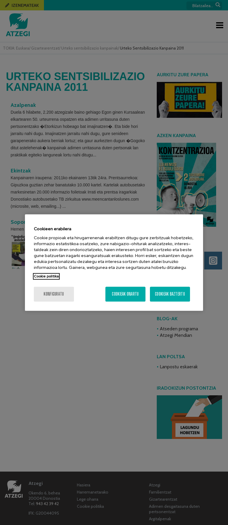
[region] (114, 262)
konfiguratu (54, 293)
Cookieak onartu (125, 293)
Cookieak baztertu (170, 293)
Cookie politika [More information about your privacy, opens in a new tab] (46, 276)
